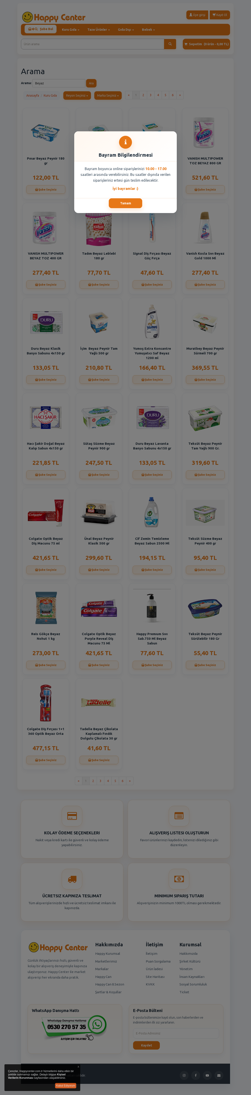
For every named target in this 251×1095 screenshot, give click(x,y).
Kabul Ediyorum (65, 1085)
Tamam (125, 203)
